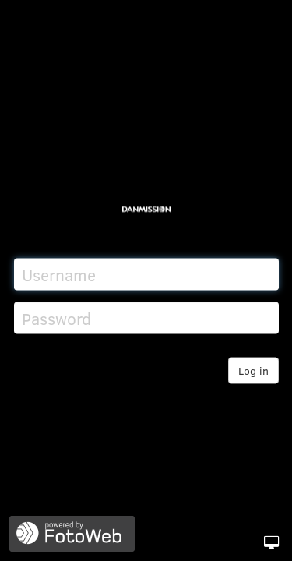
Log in (253, 370)
